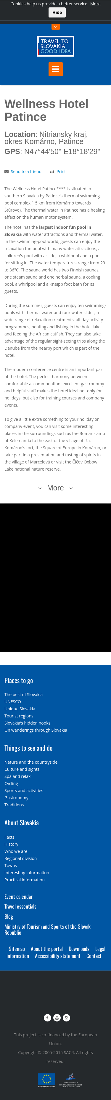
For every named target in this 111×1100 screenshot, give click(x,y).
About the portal (47, 948)
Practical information (24, 879)
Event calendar (18, 896)
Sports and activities (23, 790)
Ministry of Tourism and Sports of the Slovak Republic (47, 929)
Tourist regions (18, 716)
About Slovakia (21, 822)
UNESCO (12, 701)
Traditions (14, 805)
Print (61, 171)
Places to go (18, 680)
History (11, 844)
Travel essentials (20, 906)
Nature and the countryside (30, 762)
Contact (94, 956)
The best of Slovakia (23, 694)
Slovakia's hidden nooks (27, 723)
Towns (10, 865)
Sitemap (17, 948)
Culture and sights (21, 769)
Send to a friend (26, 171)
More (95, 4)
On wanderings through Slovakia (35, 730)
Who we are (15, 851)
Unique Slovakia (19, 709)
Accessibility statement (58, 956)
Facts (9, 837)
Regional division (20, 858)
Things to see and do (28, 747)
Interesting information (26, 872)
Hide (57, 12)
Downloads (79, 948)
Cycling (11, 783)
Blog (8, 916)
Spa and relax (17, 776)
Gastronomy (16, 797)
